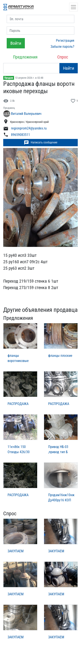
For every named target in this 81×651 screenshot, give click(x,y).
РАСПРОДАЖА (18, 404)
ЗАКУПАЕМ (16, 551)
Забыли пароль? (62, 47)
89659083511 (20, 135)
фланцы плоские (60, 356)
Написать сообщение (40, 142)
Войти (15, 43)
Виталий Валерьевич (26, 114)
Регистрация (65, 40)
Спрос (62, 57)
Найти (68, 68)
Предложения (25, 57)
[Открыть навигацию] (73, 7)
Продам (8, 77)
